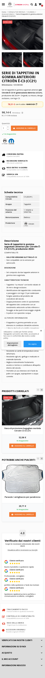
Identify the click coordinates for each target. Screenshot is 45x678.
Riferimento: (7, 85)
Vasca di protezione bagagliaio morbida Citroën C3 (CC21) (22, 429)
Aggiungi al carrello (24, 128)
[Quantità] (4, 128)
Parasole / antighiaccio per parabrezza (22, 497)
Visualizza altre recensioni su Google (23, 550)
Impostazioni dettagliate (12, 344)
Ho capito (32, 344)
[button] (31, 104)
